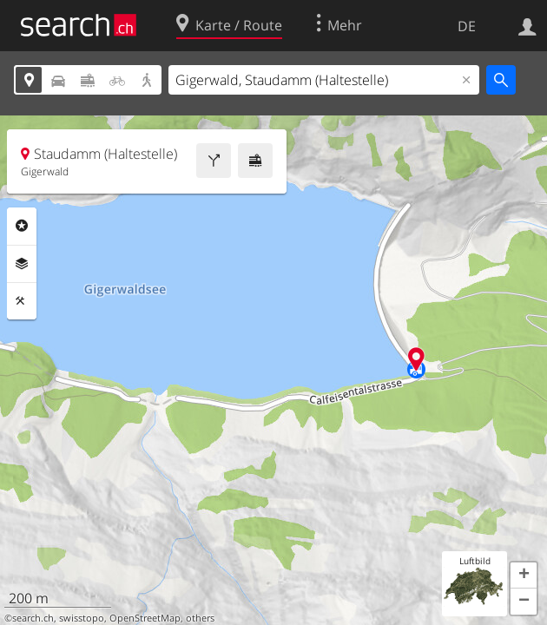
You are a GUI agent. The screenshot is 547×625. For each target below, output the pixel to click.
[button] (524, 575)
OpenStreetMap (145, 618)
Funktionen (21, 301)
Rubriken (21, 225)
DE (467, 26)
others (200, 618)
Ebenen (21, 264)
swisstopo (81, 618)
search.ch (33, 618)
